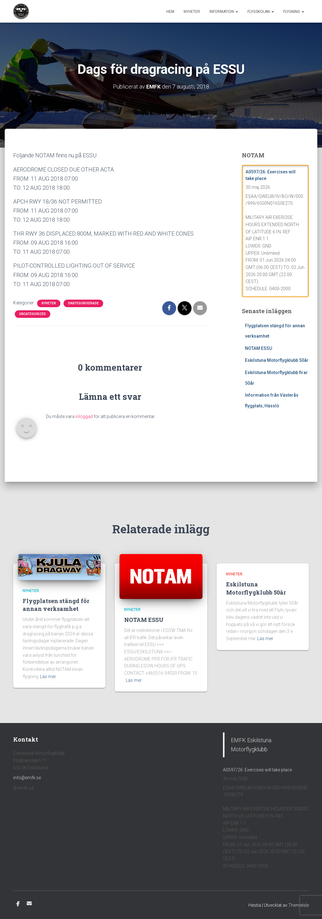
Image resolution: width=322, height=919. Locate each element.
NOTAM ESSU (258, 348)
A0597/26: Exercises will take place (257, 769)
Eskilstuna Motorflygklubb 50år (276, 360)
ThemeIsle (298, 905)
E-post (29, 903)
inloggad (84, 416)
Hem (170, 11)
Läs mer (48, 676)
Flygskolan (260, 11)
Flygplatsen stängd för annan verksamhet (56, 604)
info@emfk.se (27, 777)
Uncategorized (32, 313)
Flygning (293, 11)
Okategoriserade (83, 303)
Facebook (18, 904)
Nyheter (192, 11)
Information (223, 11)
